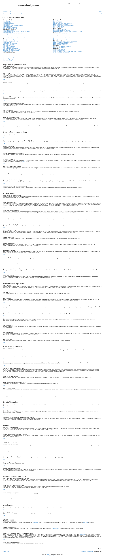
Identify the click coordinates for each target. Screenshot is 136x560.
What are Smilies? (6, 55)
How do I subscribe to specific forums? (60, 43)
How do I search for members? (59, 38)
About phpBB (85, 522)
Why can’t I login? (6, 24)
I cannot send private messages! (59, 29)
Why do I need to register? (8, 20)
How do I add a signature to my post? (10, 41)
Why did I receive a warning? (8, 47)
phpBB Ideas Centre (55, 528)
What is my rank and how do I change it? (11, 36)
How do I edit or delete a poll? (9, 44)
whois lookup (82, 534)
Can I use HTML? (6, 54)
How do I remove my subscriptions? (60, 44)
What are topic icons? (7, 60)
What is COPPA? (6, 21)
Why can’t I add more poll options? (10, 43)
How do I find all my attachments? (59, 47)
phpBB (23, 161)
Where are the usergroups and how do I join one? (62, 23)
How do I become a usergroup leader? (60, 24)
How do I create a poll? (7, 42)
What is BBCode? (6, 53)
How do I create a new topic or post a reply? (11, 39)
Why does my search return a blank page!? (61, 37)
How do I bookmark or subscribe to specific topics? (63, 42)
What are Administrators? (58, 20)
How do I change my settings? (9, 30)
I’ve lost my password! (7, 26)
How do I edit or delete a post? (9, 40)
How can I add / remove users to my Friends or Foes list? (64, 34)
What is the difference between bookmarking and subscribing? (65, 41)
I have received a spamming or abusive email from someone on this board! (67, 31)
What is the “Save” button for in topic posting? (12, 49)
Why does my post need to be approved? (11, 50)
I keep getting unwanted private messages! (61, 30)
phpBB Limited (35, 522)
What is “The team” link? (58, 27)
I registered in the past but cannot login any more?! (13, 25)
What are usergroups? (57, 22)
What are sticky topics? (7, 58)
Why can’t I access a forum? (8, 45)
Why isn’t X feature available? (59, 50)
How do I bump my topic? (8, 51)
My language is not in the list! (8, 34)
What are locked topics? (8, 59)
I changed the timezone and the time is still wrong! (13, 33)
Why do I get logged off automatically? (10, 27)
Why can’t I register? (7, 22)
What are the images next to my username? (11, 35)
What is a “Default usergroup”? (59, 26)
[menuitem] (10, 11)
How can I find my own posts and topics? (61, 39)
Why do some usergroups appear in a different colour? (63, 25)
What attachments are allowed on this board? (62, 46)
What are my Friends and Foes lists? (60, 33)
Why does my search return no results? (60, 36)
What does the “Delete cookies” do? (10, 28)
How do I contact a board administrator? (61, 52)
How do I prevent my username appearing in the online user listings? (16, 31)
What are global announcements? (9, 56)
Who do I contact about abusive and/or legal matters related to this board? (67, 51)
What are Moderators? (57, 21)
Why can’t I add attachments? (9, 46)
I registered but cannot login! (8, 23)
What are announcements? (8, 57)
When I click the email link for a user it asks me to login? (14, 37)
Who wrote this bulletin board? (59, 49)
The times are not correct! (8, 32)
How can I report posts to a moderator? (10, 48)
